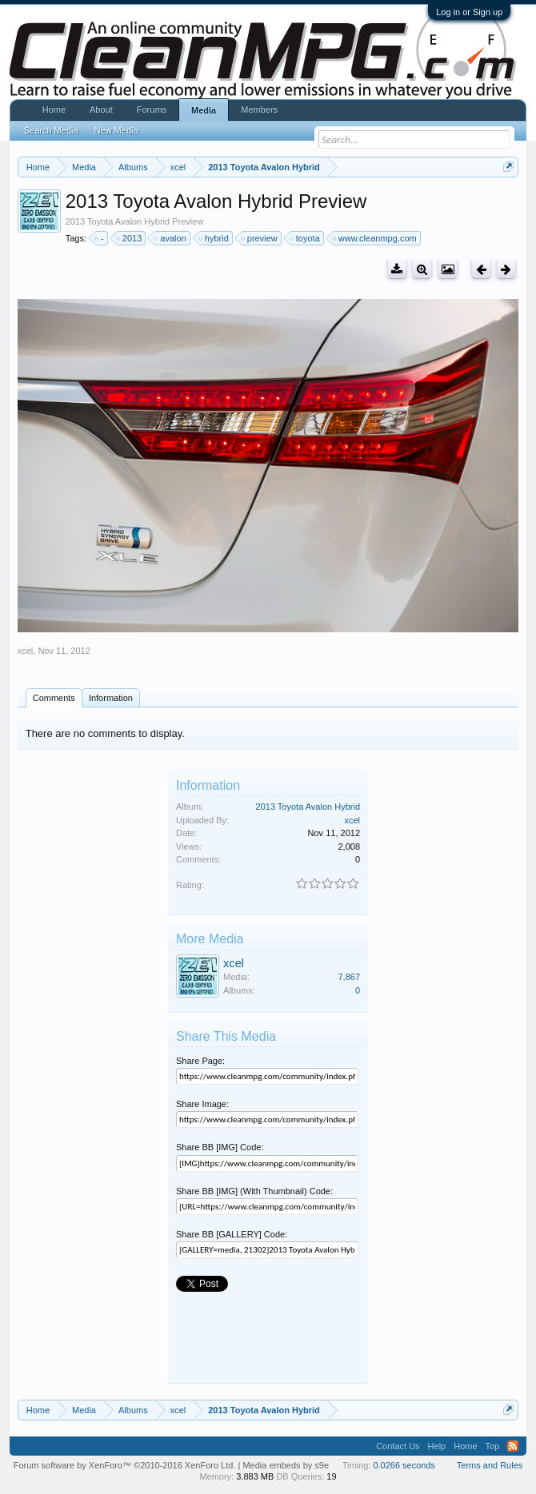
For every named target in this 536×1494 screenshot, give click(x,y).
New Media (116, 130)
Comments (54, 698)
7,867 (349, 977)
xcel (26, 650)
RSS (512, 1446)
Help (437, 1446)
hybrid (214, 238)
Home (54, 109)
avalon (170, 238)
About (101, 109)
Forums (151, 109)
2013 (130, 238)
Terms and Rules (490, 1465)
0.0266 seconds (404, 1465)
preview (260, 238)
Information (111, 698)
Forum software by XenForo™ (125, 1465)
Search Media (51, 130)
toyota (305, 238)
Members (259, 109)
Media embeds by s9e (285, 1465)
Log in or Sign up (469, 12)
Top (493, 1446)
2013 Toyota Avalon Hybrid (308, 806)
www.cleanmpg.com (375, 238)
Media (203, 110)
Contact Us (397, 1446)
